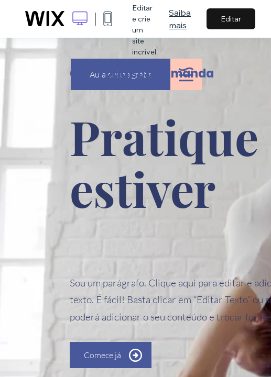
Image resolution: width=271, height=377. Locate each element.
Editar (231, 19)
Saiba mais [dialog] (180, 18)
